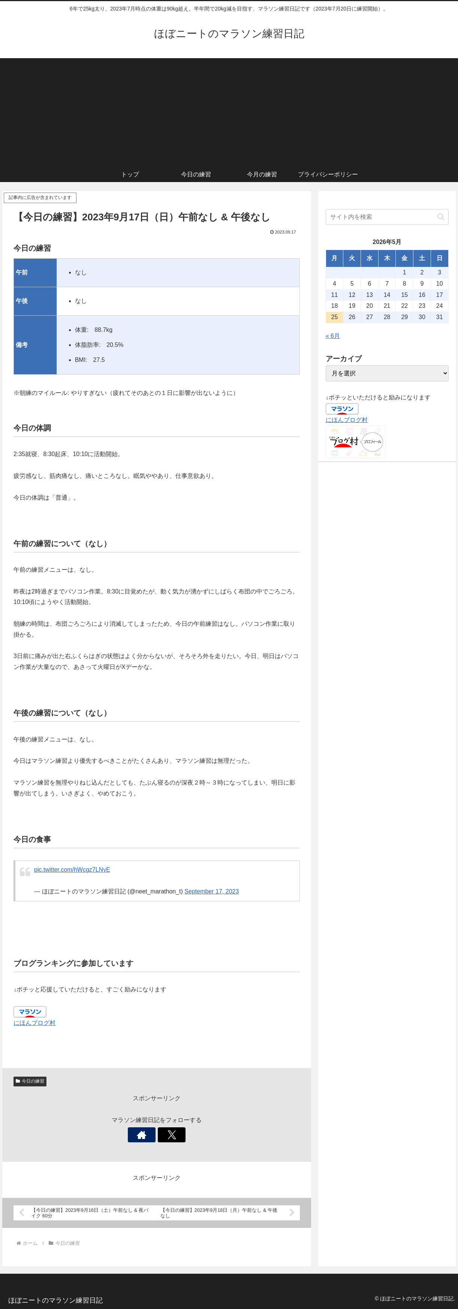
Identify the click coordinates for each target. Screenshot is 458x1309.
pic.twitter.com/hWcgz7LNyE (72, 869)
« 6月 (333, 336)
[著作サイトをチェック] (148, 1134)
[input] (387, 217)
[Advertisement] (229, 110)
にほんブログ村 (34, 1023)
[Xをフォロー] (165, 1134)
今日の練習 (30, 1081)
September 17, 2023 (211, 891)
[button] (441, 216)
